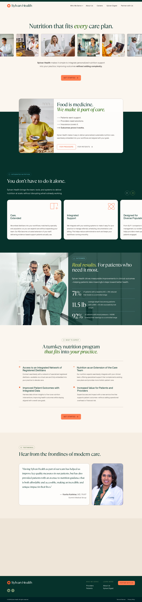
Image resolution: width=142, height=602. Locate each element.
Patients (89, 588)
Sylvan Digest (112, 6)
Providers (89, 586)
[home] (19, 5)
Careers (100, 6)
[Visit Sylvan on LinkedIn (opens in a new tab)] (8, 590)
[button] (76, 5)
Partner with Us (127, 6)
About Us (89, 6)
